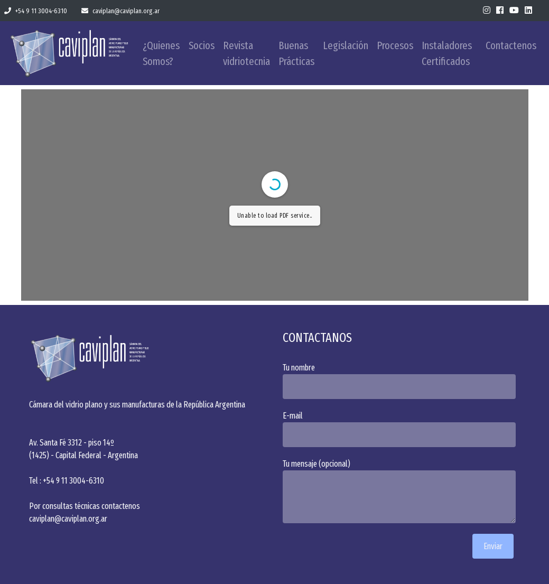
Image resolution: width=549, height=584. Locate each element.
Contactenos (511, 45)
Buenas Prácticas (296, 53)
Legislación (345, 45)
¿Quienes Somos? (161, 53)
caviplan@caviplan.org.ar (120, 11)
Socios (202, 45)
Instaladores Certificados (447, 53)
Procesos (395, 45)
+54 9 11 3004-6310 (35, 11)
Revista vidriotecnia (246, 53)
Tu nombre (401, 381)
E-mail (401, 429)
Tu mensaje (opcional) (401, 491)
